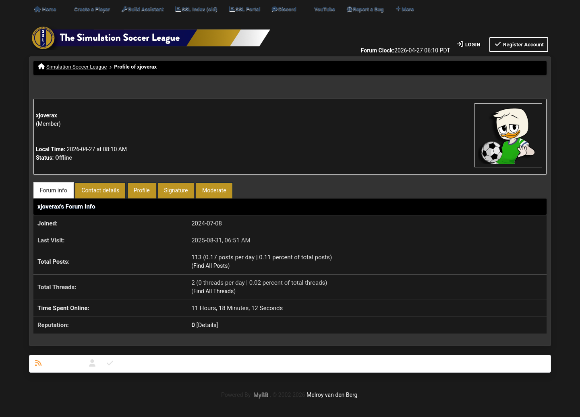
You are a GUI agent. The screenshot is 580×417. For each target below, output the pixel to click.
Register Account (519, 44)
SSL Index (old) (195, 9)
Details (207, 325)
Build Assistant (142, 9)
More (404, 9)
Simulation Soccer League (76, 67)
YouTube (324, 9)
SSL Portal (244, 9)
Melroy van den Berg (332, 395)
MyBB (261, 395)
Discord (283, 9)
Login (468, 44)
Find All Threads (213, 291)
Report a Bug (364, 9)
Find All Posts (210, 266)
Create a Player (92, 9)
